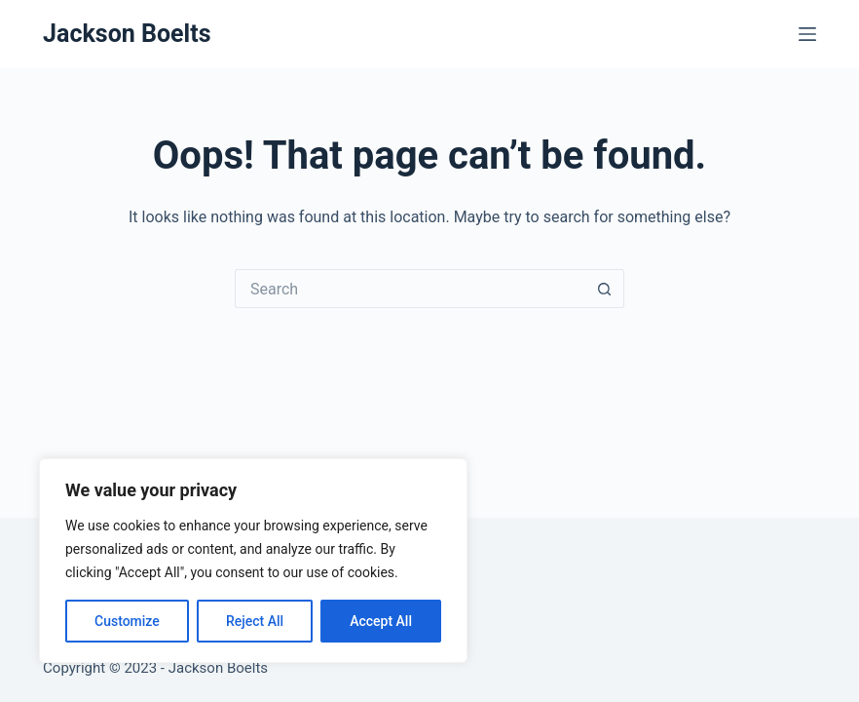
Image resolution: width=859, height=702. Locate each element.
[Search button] (604, 288)
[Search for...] (410, 288)
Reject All (254, 621)
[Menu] (807, 34)
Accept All (381, 621)
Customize (127, 621)
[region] (253, 560)
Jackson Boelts (126, 34)
